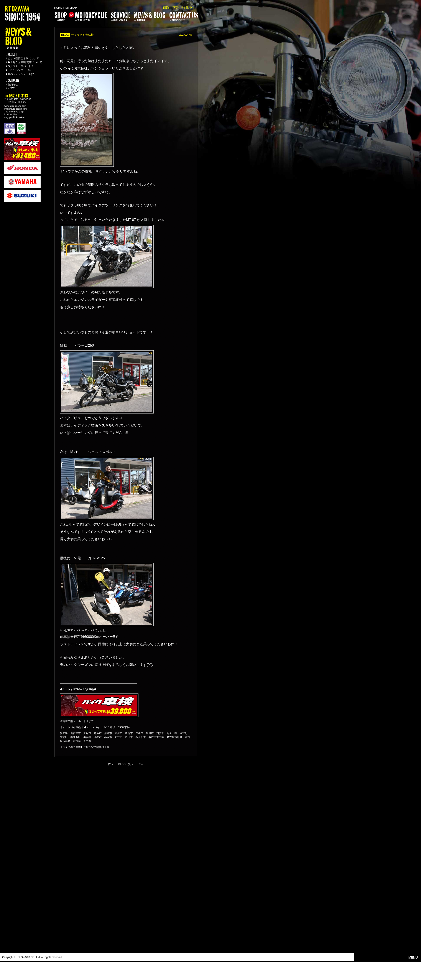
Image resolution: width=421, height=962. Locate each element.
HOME (58, 7)
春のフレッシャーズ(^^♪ (22, 74)
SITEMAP (71, 7)
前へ (110, 764)
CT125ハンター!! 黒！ (20, 70)
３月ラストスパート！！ (22, 66)
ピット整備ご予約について (23, 58)
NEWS (11, 88)
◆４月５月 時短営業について (25, 62)
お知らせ (13, 84)
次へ (141, 764)
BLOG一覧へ (125, 764)
